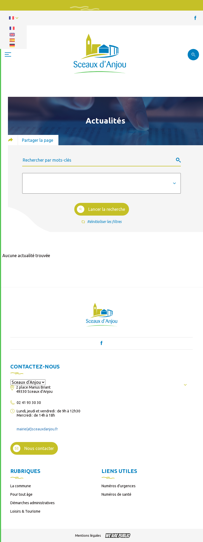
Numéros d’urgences (119, 486)
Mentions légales (88, 535)
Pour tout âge (21, 494)
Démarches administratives (32, 503)
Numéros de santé (116, 494)
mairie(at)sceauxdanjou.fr (37, 429)
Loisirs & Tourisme (25, 511)
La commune (20, 486)
